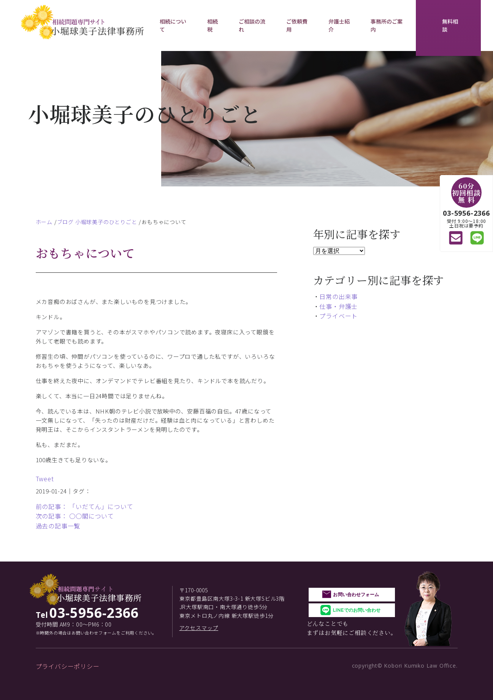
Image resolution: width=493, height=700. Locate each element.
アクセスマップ (199, 628)
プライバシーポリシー (68, 666)
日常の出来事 (338, 296)
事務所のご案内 (387, 25)
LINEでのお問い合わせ (356, 610)
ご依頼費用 (297, 25)
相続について (173, 25)
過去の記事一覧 (58, 525)
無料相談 (450, 25)
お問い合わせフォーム (356, 594)
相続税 (212, 25)
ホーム (44, 222)
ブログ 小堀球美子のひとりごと (97, 222)
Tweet (45, 478)
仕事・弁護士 (338, 306)
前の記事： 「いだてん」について (84, 506)
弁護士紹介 (339, 25)
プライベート (338, 315)
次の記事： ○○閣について (75, 515)
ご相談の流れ (252, 25)
